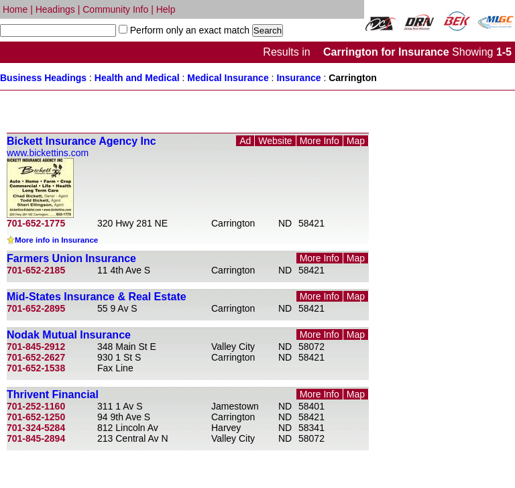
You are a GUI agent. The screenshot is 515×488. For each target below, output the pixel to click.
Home (15, 9)
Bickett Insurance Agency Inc (81, 141)
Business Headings (43, 77)
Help (166, 9)
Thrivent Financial (53, 394)
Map (356, 140)
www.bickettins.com (48, 152)
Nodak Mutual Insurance (69, 335)
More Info (319, 140)
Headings (55, 9)
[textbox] (58, 30)
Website (275, 140)
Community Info (115, 9)
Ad (245, 140)
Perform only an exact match (188, 30)
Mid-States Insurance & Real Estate (96, 296)
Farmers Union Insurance (71, 258)
